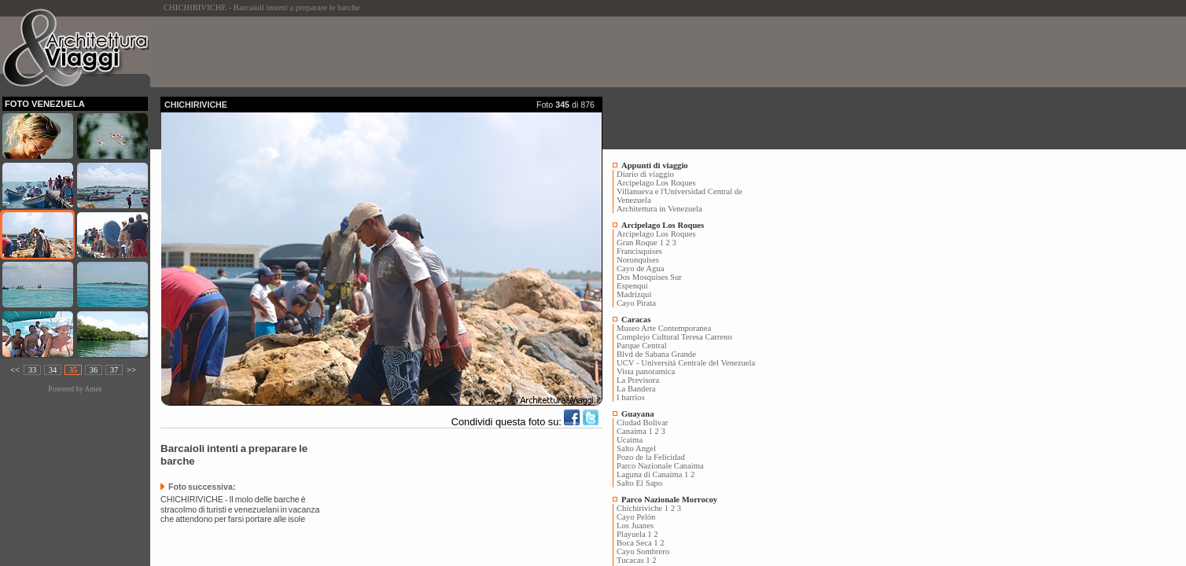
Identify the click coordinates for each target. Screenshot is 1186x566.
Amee (92, 389)
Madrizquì (634, 294)
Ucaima (630, 440)
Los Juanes (635, 525)
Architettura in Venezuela (659, 208)
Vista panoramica (646, 371)
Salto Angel (636, 448)
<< (15, 370)
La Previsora (638, 380)
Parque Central (642, 345)
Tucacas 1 (633, 560)
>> (131, 370)
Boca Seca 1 (637, 542)
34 (53, 370)
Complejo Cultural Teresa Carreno (674, 337)
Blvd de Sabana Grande (656, 354)
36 (94, 370)
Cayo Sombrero (643, 551)
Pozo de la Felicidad (651, 457)
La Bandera (636, 388)
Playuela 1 (634, 534)
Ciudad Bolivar (642, 422)
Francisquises (639, 251)
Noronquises (638, 259)
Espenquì (632, 285)
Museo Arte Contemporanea (664, 328)
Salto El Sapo (639, 483)
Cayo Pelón (636, 517)
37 (114, 370)
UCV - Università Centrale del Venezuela (686, 362)
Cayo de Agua (640, 268)
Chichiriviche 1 (643, 508)
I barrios (631, 397)
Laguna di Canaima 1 (652, 474)
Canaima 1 (635, 431)
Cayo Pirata (636, 303)
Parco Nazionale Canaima (660, 465)
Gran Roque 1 (640, 242)
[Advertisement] (446, 52)
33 (32, 370)
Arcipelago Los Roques (656, 182)
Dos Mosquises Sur (649, 277)
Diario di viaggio (645, 174)
